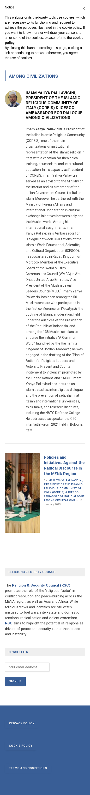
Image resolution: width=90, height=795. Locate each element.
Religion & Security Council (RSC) (41, 585)
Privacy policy (22, 723)
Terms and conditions (28, 768)
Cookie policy (21, 745)
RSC (8, 623)
